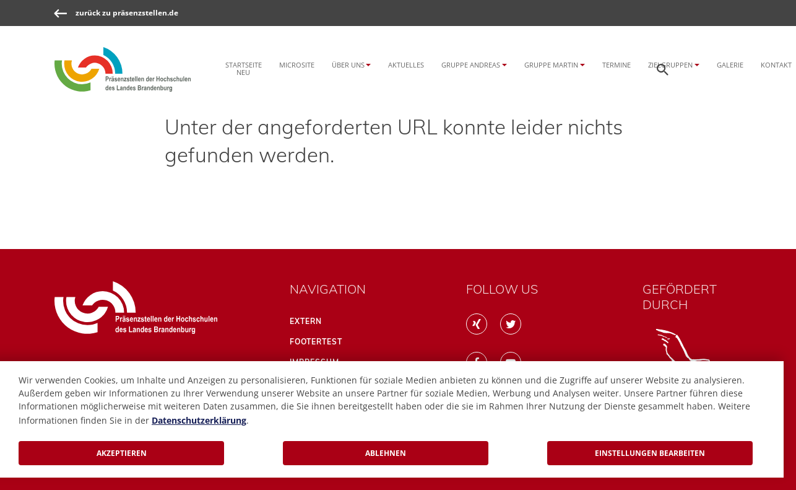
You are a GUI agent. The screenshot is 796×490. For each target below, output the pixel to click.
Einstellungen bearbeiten (650, 453)
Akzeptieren (122, 453)
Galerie (730, 64)
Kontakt (776, 64)
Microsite (296, 64)
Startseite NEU (243, 68)
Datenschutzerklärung (199, 420)
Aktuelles (406, 64)
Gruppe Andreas (470, 64)
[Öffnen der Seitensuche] (663, 69)
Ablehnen (385, 453)
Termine (616, 64)
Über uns (348, 64)
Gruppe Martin (551, 64)
